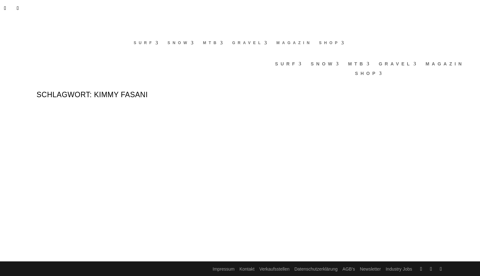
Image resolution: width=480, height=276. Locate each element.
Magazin (294, 43)
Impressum (224, 269)
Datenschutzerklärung (316, 269)
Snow (178, 43)
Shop (329, 43)
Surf (144, 43)
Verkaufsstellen (274, 269)
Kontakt (246, 269)
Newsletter (370, 269)
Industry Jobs (399, 269)
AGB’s (348, 269)
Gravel (247, 43)
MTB (211, 43)
